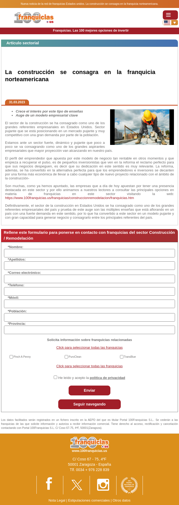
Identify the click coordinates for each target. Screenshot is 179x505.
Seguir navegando (89, 404)
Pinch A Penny (22, 356)
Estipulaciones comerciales (89, 500)
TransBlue (130, 356)
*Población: (17, 311)
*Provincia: (17, 324)
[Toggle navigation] (170, 15)
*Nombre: (15, 247)
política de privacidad (107, 378)
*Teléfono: (16, 285)
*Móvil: (13, 298)
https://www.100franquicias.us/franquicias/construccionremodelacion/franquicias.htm (69, 198)
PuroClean (75, 356)
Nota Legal (56, 500)
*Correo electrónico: (24, 273)
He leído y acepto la (91, 378)
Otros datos (121, 500)
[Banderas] (170, 22)
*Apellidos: (17, 259)
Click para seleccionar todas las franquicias (89, 347)
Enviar (89, 390)
